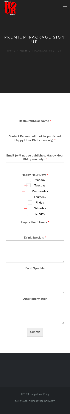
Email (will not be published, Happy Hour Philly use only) (35, 158)
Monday (40, 180)
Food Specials (35, 268)
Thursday (40, 197)
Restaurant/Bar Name (35, 121)
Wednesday (40, 191)
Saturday (40, 208)
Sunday (40, 214)
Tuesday (40, 185)
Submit (35, 332)
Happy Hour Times (35, 222)
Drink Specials (35, 238)
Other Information (35, 299)
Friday (40, 203)
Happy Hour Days (35, 175)
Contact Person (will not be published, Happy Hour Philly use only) (34, 138)
